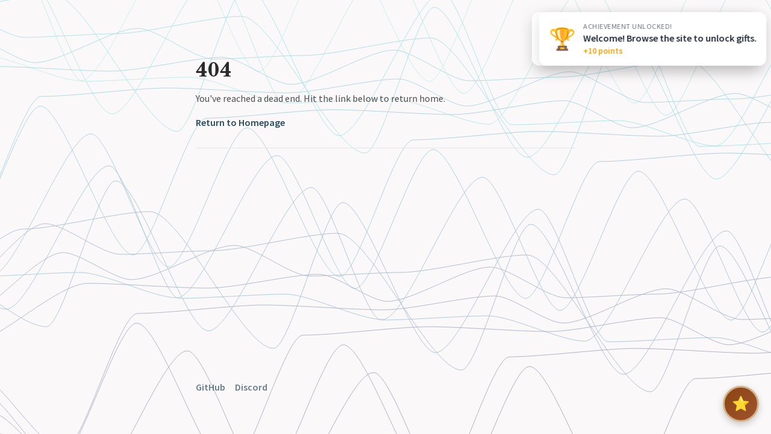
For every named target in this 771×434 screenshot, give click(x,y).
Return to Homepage (240, 122)
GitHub (210, 387)
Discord (251, 387)
